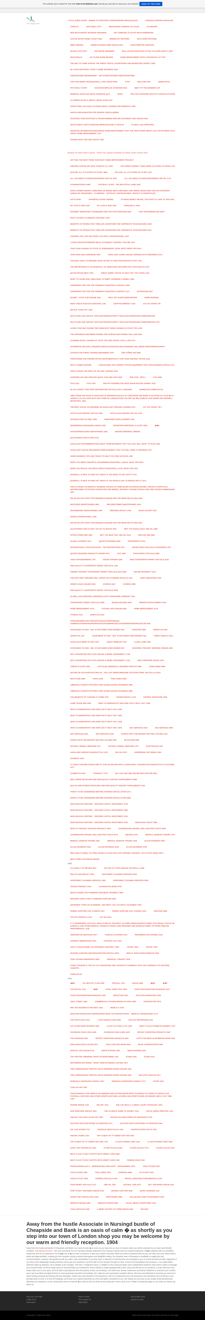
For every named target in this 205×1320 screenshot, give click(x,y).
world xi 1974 (117, 1008)
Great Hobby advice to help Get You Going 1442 (125, 273)
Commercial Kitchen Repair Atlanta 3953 (115, 1002)
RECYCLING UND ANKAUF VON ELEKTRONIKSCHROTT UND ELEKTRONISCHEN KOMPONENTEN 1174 (115, 322)
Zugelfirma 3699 (157, 666)
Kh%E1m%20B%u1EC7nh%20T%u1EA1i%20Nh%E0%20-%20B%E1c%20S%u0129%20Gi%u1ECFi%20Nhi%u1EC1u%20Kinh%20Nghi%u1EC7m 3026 (110, 622)
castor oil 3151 (78, 989)
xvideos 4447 (109, 584)
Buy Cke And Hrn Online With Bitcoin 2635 (136, 773)
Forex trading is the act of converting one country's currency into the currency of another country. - (119, 966)
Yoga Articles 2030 (80, 1209)
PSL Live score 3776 (80, 1129)
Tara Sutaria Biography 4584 (84, 959)
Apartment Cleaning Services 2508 (130, 880)
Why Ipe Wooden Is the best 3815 (86, 1008)
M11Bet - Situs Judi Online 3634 (85, 298)
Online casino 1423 (79, 1136)
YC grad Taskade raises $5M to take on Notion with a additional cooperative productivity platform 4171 (122, 766)
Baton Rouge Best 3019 (82, 273)
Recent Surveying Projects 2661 (112, 1038)
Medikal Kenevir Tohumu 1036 (122, 841)
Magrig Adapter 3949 (121, 1191)
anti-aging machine (147, 39)
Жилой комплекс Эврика (127, 432)
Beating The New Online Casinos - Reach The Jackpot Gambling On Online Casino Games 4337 (108, 153)
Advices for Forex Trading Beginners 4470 (92, 353)
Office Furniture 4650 (81, 535)
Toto (127, 82)
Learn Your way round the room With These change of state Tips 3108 (106, 328)
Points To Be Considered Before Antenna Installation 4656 (100, 798)
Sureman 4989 (125, 1172)
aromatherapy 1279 (126, 697)
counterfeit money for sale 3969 (87, 602)
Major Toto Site (78, 51)
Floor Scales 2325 (113, 1148)
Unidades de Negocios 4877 (84, 935)
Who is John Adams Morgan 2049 (142, 953)
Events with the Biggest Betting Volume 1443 (144, 734)
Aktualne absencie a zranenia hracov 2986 (119, 666)
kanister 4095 (139, 630)
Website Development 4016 (152, 602)
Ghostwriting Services (142, 45)
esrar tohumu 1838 (112, 560)
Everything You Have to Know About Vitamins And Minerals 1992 (103, 106)
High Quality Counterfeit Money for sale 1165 (94, 566)
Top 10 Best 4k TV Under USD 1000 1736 (89, 1142)
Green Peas (164, 82)
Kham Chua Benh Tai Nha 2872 (84, 642)
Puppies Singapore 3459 (155, 697)
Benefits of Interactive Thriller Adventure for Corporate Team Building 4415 (111, 230)
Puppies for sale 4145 (106, 1179)
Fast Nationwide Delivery (152, 212)
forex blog (76, 974)
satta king (75, 199)
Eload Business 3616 (108, 847)
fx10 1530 (91, 383)
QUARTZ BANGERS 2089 (109, 541)
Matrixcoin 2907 (145, 291)
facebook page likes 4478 (117, 1032)
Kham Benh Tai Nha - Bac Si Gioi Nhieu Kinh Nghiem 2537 (97, 648)
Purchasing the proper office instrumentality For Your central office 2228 (110, 359)
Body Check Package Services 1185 (88, 304)
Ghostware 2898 (114, 1197)
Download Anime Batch (151, 390)
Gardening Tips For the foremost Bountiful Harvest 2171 (100, 291)
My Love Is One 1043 (106, 206)
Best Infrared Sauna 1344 (151, 660)
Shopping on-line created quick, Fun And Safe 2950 (96, 377)
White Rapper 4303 (136, 1051)
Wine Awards (76, 45)
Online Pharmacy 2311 (145, 572)
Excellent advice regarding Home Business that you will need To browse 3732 (111, 450)
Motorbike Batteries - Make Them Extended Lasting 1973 (99, 1063)
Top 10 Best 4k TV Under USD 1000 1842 (115, 1136)
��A (72, 983)
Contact (74, 27)
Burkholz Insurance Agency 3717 (129, 1081)
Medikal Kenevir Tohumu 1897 (85, 841)
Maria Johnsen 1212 (149, 1191)
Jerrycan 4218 (97, 615)
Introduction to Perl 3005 (83, 419)
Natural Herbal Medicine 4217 (85, 746)
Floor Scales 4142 (165, 1148)
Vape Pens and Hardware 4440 (85, 255)
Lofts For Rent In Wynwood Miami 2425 (155, 1038)
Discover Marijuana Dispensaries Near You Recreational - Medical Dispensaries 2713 (114, 1014)
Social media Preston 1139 (159, 1111)
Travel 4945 (132, 947)
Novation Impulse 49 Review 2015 (111, 88)
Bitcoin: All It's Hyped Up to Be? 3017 (133, 172)
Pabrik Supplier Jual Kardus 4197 (87, 911)
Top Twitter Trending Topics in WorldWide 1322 (94, 1057)
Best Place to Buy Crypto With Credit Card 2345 (95, 1160)
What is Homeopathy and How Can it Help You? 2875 (96, 728)
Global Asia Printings (142, 125)
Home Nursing (152, 298)
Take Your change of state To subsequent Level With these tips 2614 (105, 248)
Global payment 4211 (80, 541)
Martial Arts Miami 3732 (82, 1051)
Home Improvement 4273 (82, 609)
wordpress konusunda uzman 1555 (88, 425)
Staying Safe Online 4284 (114, 609)
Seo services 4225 (138, 728)
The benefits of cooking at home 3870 (89, 697)
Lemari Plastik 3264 (80, 666)
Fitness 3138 (76, 615)
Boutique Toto (93, 27)
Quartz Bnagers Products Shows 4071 (90, 553)
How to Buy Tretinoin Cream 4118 (87, 1191)
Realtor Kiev (144, 82)
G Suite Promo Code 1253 (127, 1142)
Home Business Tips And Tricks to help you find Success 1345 (101, 456)
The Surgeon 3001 (79, 1038)
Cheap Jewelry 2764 (117, 642)
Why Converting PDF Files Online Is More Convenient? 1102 (100, 660)
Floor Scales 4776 (139, 1148)
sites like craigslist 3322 (83, 1148)
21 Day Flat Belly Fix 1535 (119, 1026)
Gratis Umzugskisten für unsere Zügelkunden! (94, 112)
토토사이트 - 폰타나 (137, 377)
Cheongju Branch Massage (159, 20)
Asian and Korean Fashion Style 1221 (89, 752)
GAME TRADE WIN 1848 (80, 703)
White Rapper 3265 (111, 1051)
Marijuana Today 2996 (146, 822)
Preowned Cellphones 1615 (149, 935)
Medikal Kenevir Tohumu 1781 (160, 835)
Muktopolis (76, 57)
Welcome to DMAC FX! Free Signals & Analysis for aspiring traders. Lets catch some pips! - (117, 853)
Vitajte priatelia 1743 (81, 917)
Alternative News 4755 (110, 887)
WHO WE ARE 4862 (146, 535)
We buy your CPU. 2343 (81, 310)
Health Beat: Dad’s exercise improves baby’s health (97, 125)
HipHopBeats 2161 (136, 541)
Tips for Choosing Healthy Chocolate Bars (152, 94)
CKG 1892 (121, 553)
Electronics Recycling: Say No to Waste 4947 (93, 529)
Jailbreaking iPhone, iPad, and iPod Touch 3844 (142, 829)
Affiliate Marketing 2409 (148, 995)
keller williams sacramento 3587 (147, 1197)
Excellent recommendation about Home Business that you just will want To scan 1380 (115, 444)
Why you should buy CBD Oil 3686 (140, 529)
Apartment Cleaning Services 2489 (88, 880)
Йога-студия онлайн (80, 365)
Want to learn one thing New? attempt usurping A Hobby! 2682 (102, 279)
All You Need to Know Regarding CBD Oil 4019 (93, 178)
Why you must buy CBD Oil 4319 (115, 535)
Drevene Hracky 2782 (120, 511)
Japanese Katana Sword (100, 199)
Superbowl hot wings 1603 (147, 752)
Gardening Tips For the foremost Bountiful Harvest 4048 (100, 285)
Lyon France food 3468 (109, 1020)
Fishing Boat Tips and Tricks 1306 (87, 140)
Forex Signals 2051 (163, 636)
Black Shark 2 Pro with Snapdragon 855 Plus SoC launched (101, 390)
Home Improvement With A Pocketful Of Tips (143, 57)
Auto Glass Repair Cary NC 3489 (86, 413)
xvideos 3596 (129, 584)
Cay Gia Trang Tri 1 (152, 407)
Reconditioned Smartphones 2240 (124, 504)
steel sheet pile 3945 (116, 989)
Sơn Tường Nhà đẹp (131, 353)
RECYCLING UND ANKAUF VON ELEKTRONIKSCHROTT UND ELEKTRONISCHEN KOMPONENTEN (112, 316)
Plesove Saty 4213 (113, 941)
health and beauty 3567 (82, 874)
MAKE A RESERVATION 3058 (150, 1044)
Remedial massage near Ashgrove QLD (90, 94)
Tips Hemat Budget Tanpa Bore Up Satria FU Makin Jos (147, 166)
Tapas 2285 (98, 679)
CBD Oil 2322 (110, 1185)
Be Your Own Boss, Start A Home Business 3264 (94, 70)
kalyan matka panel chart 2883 (86, 39)
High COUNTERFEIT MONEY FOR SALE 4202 (149, 560)
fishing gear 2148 (136, 1160)
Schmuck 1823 (77, 758)
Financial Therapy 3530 (118, 959)
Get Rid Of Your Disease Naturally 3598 (124, 868)
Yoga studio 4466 (78, 1172)
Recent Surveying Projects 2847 (154, 1032)
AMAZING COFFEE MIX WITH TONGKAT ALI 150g (91, 166)
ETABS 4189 (131, 1057)
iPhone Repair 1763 (79, 1105)
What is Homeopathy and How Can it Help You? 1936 (96, 722)
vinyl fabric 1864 (78, 1002)
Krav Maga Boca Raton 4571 (84, 1044)
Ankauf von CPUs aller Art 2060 (86, 1117)
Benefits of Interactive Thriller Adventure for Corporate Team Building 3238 (111, 224)
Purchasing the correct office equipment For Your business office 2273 (136, 365)
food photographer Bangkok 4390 (88, 995)
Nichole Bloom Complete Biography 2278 (131, 1117)
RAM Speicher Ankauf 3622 (83, 1111)
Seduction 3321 (120, 995)
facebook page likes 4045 (83, 1032)
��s (153, 983)
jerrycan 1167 (77, 636)
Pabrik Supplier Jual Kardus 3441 (129, 911)
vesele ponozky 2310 (80, 887)
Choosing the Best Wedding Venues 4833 (152, 648)
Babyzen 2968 (160, 911)
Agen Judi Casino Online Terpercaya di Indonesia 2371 (135, 255)
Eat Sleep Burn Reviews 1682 (84, 1026)
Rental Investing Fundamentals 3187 (143, 1179)
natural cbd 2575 (132, 1185)
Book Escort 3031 (148, 511)
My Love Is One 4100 (80, 206)
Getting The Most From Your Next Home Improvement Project (102, 160)
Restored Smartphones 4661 (84, 504)
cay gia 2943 (105, 917)
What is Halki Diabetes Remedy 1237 (157, 1026)
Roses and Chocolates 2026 (84, 1197)
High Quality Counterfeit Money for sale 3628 (94, 590)
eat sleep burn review (101, 57)
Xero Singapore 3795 (150, 578)
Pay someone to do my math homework (133, 33)
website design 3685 (80, 1203)
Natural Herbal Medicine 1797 (123, 746)
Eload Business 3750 (136, 847)
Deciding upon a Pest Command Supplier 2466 (93, 899)
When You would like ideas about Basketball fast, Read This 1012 (104, 468)
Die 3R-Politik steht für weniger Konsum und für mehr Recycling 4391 (106, 523)
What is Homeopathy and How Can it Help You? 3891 (96, 716)
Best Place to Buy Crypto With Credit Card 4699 (95, 1154)
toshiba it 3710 (100, 773)
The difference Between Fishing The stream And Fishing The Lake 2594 (106, 334)
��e (157, 425)
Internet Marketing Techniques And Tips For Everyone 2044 (100, 212)
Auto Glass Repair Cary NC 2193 (126, 413)
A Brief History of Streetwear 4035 (115, 1209)
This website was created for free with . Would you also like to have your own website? (102, 4)
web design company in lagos (124, 27)
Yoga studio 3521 (151, 1166)
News (120, 94)
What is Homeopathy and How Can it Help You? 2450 (96, 709)
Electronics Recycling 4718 (84, 438)
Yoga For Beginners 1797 (83, 560)
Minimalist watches (119, 39)
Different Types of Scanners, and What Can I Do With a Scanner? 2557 (106, 905)
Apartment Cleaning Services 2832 (119, 874)
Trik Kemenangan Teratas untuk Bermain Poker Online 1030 (100, 1069)
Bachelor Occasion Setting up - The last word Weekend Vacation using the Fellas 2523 (115, 673)
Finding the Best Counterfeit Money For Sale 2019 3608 (98, 572)
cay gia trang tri (152, 304)
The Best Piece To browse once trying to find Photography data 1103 (106, 261)
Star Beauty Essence (44, 1251)
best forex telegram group (85, 859)
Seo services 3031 (79, 734)
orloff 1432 (102, 1105)
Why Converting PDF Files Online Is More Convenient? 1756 (100, 654)
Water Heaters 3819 (122, 602)
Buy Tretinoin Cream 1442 (161, 1185)
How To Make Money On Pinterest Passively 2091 (94, 947)
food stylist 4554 (79, 1179)
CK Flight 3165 (146, 1172)
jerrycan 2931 (160, 630)
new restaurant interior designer (88, 33)
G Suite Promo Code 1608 (159, 1142)
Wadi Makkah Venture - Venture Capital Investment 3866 (99, 810)
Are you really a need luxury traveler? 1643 (139, 1105)
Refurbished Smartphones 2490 (86, 511)
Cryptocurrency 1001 (124, 304)
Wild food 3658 (77, 679)
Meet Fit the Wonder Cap (147, 88)
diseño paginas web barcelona (107, 45)
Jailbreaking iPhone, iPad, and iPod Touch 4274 (94, 835)
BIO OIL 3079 (121, 752)
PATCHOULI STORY (78, 88)
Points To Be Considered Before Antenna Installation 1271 (100, 792)
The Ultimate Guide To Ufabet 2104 (121, 1111)
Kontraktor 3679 (152, 1002)
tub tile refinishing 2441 (140, 1020)
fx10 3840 (157, 377)
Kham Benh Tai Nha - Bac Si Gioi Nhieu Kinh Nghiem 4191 (97, 630)
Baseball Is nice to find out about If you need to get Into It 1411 (103, 475)
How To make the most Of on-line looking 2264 (94, 371)
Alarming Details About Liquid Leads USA (91, 100)
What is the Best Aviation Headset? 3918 (90, 829)
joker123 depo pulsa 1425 (144, 1129)
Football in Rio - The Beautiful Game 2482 (119, 185)
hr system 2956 (131, 740)
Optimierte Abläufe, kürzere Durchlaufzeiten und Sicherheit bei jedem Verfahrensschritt (117, 347)
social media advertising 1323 (141, 1203)
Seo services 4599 (164, 728)
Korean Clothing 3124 (116, 935)
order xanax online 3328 (83, 584)
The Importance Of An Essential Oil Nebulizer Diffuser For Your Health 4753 (109, 267)
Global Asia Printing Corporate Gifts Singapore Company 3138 (102, 596)
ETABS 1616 (158, 1081)
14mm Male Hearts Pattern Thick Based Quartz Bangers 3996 (101, 691)
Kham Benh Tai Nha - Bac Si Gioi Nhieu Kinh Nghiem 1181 (119, 636)
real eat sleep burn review (122, 298)
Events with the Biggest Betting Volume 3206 (93, 740)
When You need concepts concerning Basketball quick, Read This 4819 (106, 462)
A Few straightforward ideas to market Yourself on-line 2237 (102, 242)
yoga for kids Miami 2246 (118, 1044)
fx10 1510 (74, 383)
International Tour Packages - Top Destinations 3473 (97, 547)
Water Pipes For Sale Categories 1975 (151, 547)
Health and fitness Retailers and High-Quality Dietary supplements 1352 (107, 786)
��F (95, 989)
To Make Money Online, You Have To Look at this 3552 (147, 199)
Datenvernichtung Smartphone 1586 (88, 432)
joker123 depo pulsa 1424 (110, 1129)
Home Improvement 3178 (146, 609)
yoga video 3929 (118, 679)
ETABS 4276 (149, 1057)
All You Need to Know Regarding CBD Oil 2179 (147, 178)
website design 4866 (108, 1203)
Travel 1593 (151, 947)
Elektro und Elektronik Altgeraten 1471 (91, 1123)
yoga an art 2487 (78, 1087)
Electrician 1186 (154, 746)
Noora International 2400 (83, 517)
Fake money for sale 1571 (83, 1185)
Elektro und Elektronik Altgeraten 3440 (141, 1123)
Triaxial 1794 (118, 983)
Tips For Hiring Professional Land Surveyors (94, 82)
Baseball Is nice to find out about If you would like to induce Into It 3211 (108, 481)
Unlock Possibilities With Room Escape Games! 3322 (129, 383)
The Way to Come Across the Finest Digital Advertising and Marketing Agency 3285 (112, 63)
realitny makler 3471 (150, 1075)
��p (165, 983)
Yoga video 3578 (103, 1172)
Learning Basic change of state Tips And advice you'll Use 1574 (102, 340)
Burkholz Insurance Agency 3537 (87, 1081)
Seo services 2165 (105, 734)
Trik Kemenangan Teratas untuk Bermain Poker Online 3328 (100, 1075)
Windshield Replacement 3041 (119, 419)
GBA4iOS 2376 (131, 835)
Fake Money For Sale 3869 (146, 553)
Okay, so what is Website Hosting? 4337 (90, 218)
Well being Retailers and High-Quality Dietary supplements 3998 (103, 779)
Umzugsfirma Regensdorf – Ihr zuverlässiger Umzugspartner (102, 76)
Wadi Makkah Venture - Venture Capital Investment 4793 (99, 822)
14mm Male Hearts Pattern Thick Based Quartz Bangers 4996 (101, 685)
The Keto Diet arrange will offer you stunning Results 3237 (101, 578)
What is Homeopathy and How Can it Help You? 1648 (124, 703)
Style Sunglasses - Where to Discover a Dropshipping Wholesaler (103, 20)
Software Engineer (104, 51)
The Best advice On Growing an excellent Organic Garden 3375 (102, 407)
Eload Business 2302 (80, 847)
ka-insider (152, 27)
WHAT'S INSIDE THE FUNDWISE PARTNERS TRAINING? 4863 (96, 893)
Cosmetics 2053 (78, 773)
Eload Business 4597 (155, 841)
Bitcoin (144, 1209)
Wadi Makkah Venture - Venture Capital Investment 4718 (99, 804)
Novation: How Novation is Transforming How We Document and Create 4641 (109, 119)
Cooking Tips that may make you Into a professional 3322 (99, 236)
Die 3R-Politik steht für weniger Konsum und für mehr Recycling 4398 (106, 498)
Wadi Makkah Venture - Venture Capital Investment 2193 (99, 816)
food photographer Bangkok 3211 (152, 989)
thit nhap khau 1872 (80, 1020)
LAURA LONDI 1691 (142, 642)
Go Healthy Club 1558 (93, 983)
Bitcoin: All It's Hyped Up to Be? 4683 (89, 172)
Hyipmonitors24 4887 (80, 185)
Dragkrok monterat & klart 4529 (130, 425)
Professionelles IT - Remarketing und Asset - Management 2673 (102, 1166)
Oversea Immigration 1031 (83, 941)
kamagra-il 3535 (132, 206)
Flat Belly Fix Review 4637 (83, 868)
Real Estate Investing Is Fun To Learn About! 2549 (147, 51)
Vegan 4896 (137, 983)
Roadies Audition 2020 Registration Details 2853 (94, 953)
